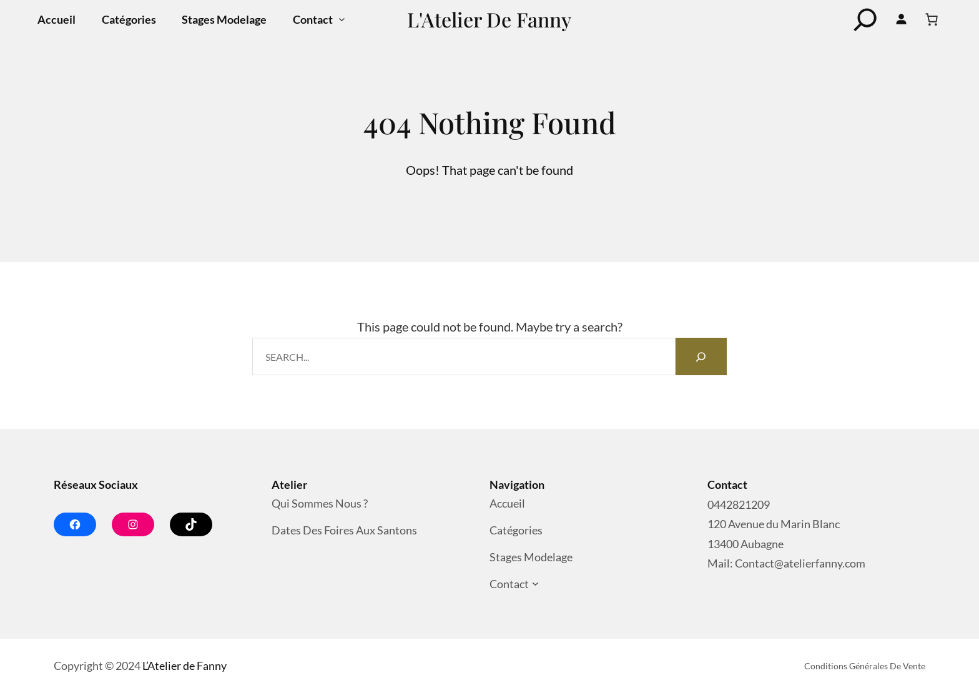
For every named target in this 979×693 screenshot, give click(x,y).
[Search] (701, 356)
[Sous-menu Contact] (341, 19)
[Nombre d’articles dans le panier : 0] (931, 19)
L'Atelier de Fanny (489, 19)
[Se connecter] (901, 19)
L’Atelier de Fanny (184, 665)
